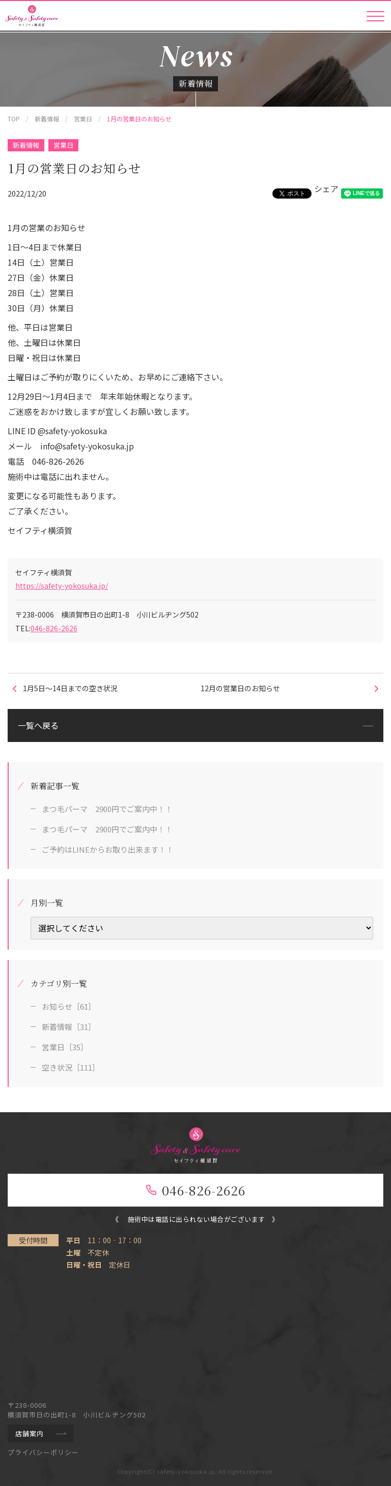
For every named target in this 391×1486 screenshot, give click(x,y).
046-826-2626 (54, 628)
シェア (326, 188)
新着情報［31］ (69, 1026)
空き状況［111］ (71, 1067)
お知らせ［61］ (69, 1006)
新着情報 (26, 145)
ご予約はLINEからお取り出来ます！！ (108, 849)
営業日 (63, 145)
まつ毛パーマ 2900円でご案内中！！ (107, 808)
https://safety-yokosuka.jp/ (61, 585)
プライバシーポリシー (43, 1452)
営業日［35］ (65, 1047)
